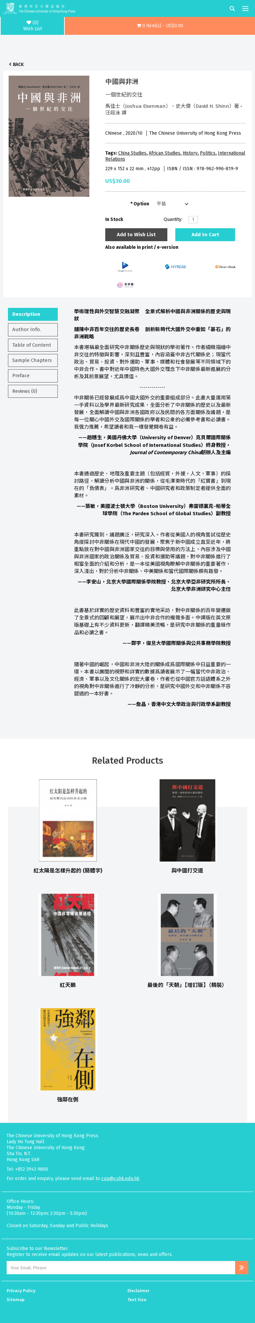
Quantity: (173, 219)
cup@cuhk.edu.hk (120, 1178)
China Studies (132, 153)
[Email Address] (121, 1267)
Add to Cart (205, 235)
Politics (207, 153)
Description (26, 314)
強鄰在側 (67, 1099)
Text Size (137, 1299)
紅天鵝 (68, 985)
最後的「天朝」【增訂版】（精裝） (187, 985)
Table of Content (31, 345)
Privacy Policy (21, 1290)
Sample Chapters (32, 360)
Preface (21, 376)
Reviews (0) (24, 391)
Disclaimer (138, 1290)
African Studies (164, 153)
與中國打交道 (187, 871)
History (190, 153)
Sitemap (16, 1299)
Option (141, 204)
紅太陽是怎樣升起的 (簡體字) (68, 871)
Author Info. (26, 329)
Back (18, 64)
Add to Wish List (136, 235)
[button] (159, 26)
